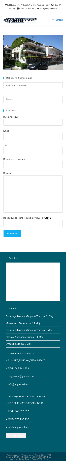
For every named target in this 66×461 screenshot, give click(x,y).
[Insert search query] (33, 99)
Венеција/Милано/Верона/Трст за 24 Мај (29, 316)
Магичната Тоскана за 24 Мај (23, 323)
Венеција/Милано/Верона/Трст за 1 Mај (29, 330)
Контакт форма (16, 435)
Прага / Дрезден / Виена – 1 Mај (24, 337)
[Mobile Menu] (57, 20)
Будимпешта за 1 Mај (18, 343)
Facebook (14, 258)
